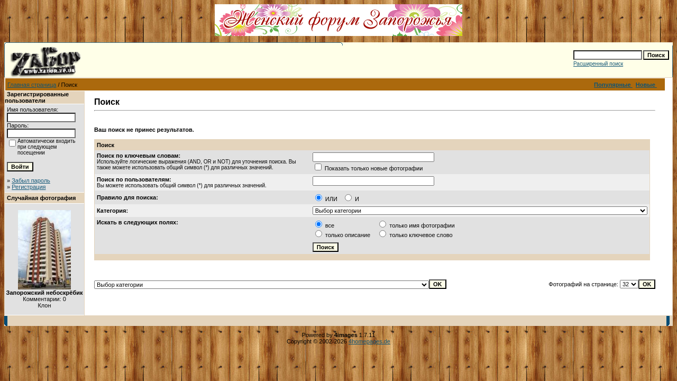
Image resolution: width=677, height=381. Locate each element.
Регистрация (28, 187)
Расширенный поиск (598, 64)
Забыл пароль (31, 180)
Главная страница (31, 84)
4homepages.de (369, 341)
